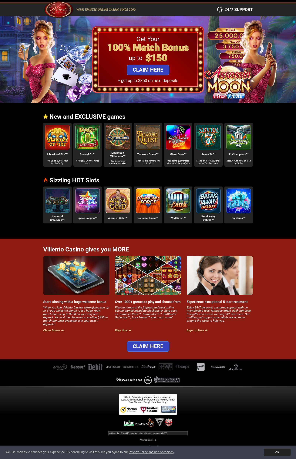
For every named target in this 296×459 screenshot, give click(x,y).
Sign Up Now (195, 330)
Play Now (121, 330)
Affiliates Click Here (148, 440)
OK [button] (277, 452)
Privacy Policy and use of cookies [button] (151, 452)
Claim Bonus (51, 330)
